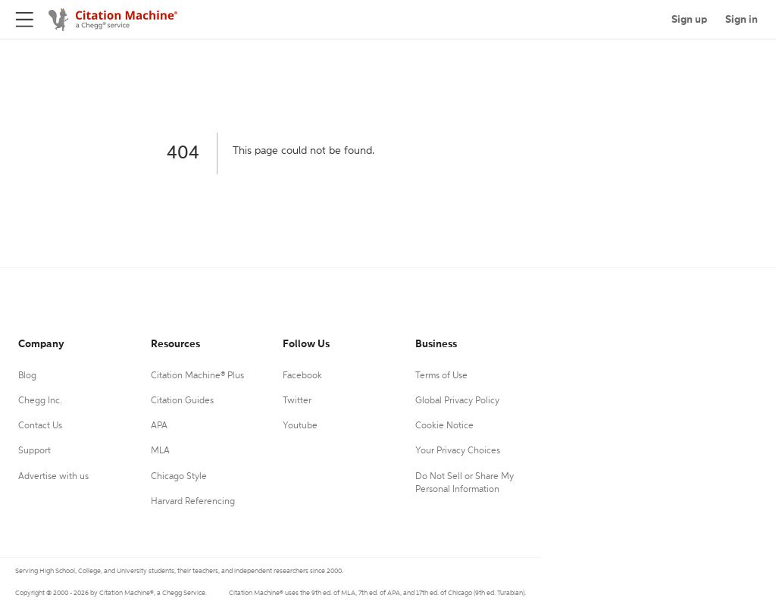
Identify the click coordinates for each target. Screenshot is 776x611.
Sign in (741, 19)
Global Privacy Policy (457, 401)
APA (159, 426)
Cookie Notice (444, 426)
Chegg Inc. (40, 401)
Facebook (302, 376)
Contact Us (40, 426)
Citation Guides (182, 401)
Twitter (297, 401)
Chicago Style (179, 476)
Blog (27, 376)
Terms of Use (441, 376)
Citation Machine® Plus (197, 376)
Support (34, 451)
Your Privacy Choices (457, 451)
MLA (160, 451)
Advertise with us (53, 476)
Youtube (300, 426)
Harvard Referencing (193, 501)
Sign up (689, 19)
